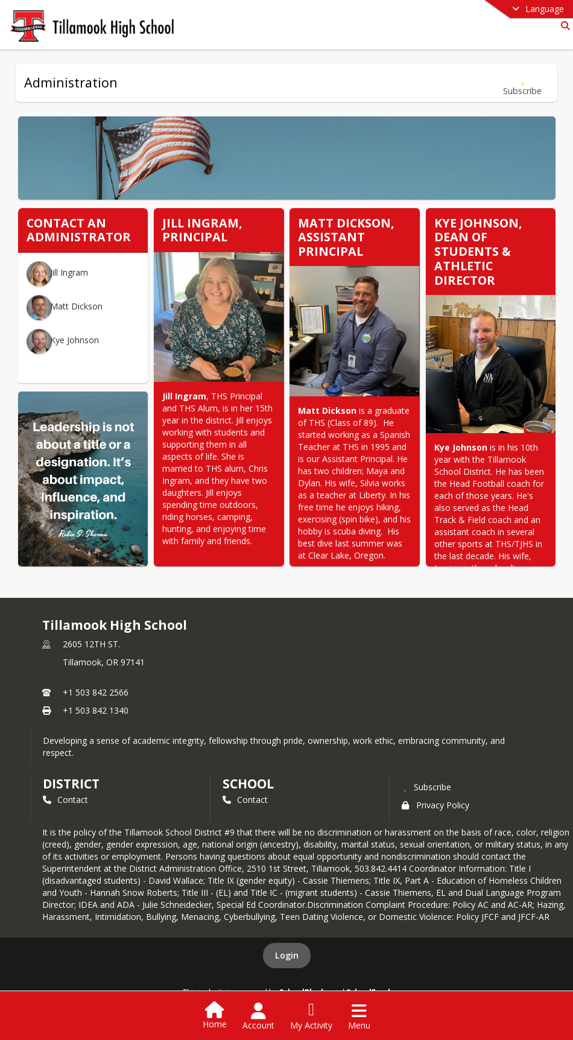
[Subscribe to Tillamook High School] (426, 786)
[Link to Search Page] (563, 25)
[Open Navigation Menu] (359, 1016)
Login (287, 955)
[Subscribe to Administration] (522, 83)
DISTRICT (71, 783)
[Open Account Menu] (258, 1016)
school (248, 783)
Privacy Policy (435, 805)
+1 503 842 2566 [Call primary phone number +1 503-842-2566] (95, 692)
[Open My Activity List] (311, 1016)
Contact (65, 799)
